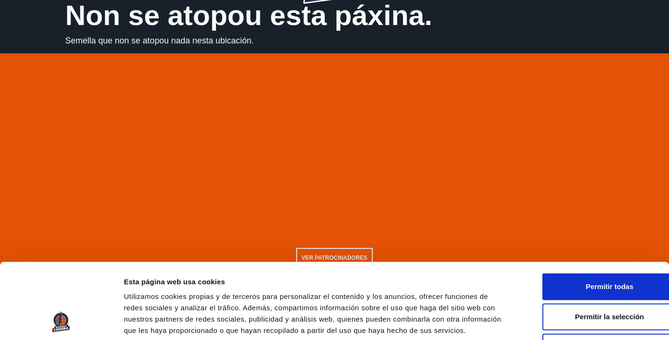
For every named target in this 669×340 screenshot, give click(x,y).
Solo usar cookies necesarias (590, 278)
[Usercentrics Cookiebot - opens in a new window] (61, 321)
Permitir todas (590, 217)
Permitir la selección (590, 248)
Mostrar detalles (511, 322)
